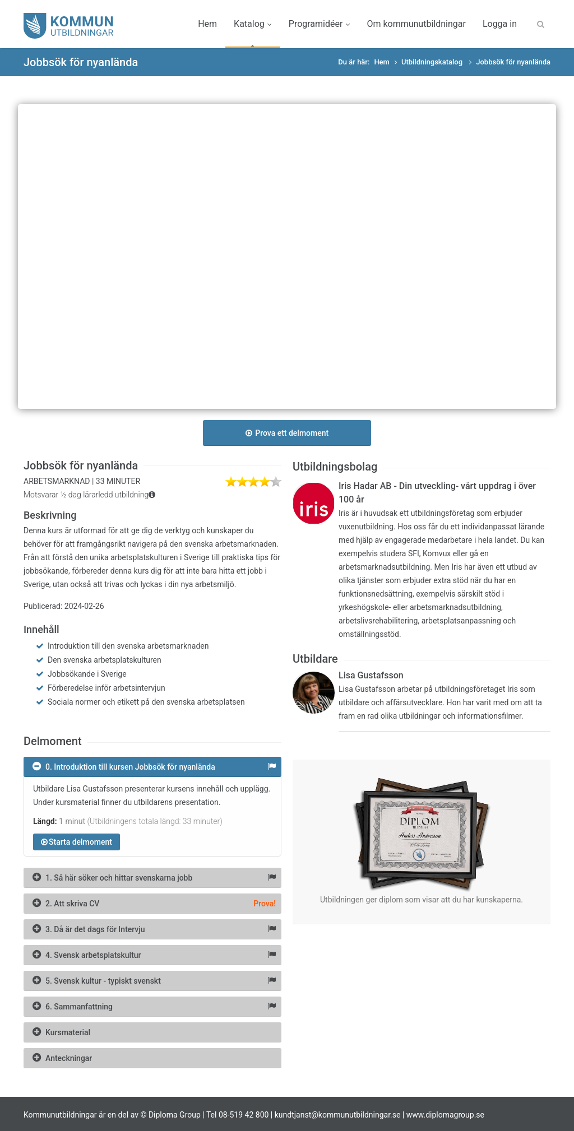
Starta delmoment (76, 841)
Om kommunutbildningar (416, 23)
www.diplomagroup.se (445, 1114)
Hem (207, 23)
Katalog (253, 23)
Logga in (500, 23)
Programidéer (319, 23)
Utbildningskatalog (432, 62)
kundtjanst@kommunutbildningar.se (338, 1114)
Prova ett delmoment (287, 433)
